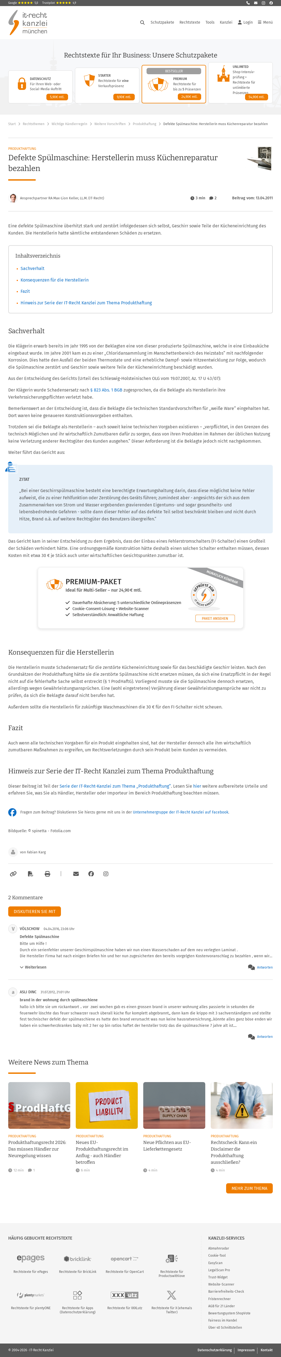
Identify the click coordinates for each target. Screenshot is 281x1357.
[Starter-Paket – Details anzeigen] (107, 85)
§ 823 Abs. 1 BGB (106, 390)
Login (245, 22)
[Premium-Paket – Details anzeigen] (174, 84)
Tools (210, 22)
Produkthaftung (144, 124)
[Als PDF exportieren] (29, 874)
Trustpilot (59, 3)
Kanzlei (226, 22)
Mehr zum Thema (249, 1188)
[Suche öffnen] (142, 22)
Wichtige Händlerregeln (69, 124)
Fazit (25, 291)
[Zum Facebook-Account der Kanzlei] (91, 874)
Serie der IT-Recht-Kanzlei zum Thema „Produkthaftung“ (115, 786)
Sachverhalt (32, 268)
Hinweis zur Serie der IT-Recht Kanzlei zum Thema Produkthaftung (86, 302)
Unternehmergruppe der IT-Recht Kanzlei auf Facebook (180, 812)
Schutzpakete (162, 22)
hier (197, 786)
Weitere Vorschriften (110, 124)
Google (23, 3)
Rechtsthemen (33, 124)
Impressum (246, 1350)
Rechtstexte (189, 22)
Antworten (265, 967)
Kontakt (267, 1350)
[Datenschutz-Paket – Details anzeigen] (40, 87)
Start (12, 124)
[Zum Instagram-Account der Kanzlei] (105, 874)
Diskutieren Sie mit (34, 911)
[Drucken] (46, 874)
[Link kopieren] (12, 874)
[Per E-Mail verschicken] (75, 874)
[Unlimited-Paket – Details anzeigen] (240, 82)
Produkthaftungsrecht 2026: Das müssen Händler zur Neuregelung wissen (37, 1149)
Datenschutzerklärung (215, 1350)
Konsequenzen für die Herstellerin (55, 280)
